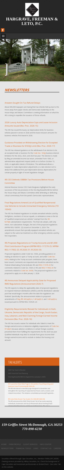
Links (35, 448)
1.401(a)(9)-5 (38, 299)
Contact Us (46, 448)
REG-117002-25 (47, 268)
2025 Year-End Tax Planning (18, 373)
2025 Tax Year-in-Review (16, 370)
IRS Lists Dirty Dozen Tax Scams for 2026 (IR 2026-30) (26, 399)
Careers (57, 448)
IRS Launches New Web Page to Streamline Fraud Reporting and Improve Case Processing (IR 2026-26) (30, 385)
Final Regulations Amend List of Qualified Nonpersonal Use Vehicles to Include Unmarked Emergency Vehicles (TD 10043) (32, 206)
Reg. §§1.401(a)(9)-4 (24, 299)
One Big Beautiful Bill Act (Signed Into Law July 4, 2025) (26, 377)
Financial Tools (23, 448)
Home (4, 444)
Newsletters (7, 448)
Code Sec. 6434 (27, 270)
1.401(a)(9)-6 (52, 299)
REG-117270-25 (45, 265)
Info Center (45, 444)
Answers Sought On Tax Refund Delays (22, 102)
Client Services (30, 444)
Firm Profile (15, 444)
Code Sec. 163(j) (40, 153)
